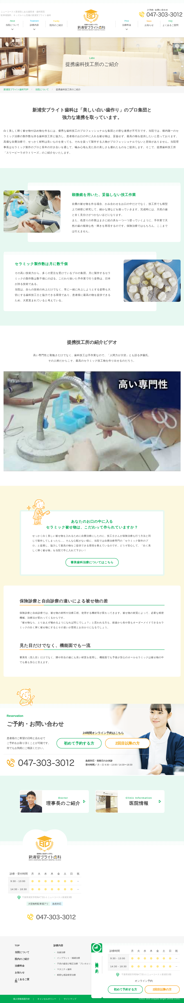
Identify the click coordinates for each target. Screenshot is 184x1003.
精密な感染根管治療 (66, 975)
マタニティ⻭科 (64, 969)
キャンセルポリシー (46, 999)
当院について (42, 89)
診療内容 (58, 945)
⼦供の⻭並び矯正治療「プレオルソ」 (75, 963)
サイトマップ (70, 999)
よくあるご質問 (22, 980)
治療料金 (19, 965)
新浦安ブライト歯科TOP (16, 89)
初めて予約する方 (79, 743)
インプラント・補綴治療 (68, 958)
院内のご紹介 (22, 959)
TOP (17, 945)
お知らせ (19, 972)
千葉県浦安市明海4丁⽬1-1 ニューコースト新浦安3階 (45, 897)
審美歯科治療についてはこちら (92, 562)
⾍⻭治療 (61, 952)
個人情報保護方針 (21, 999)
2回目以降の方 (127, 743)
